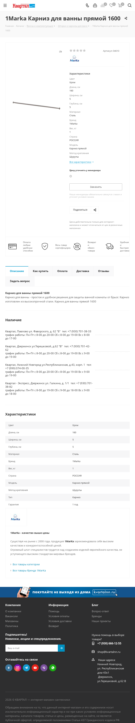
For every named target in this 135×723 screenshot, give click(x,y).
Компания (13, 605)
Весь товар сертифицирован (64, 246)
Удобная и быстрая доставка (124, 246)
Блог (95, 605)
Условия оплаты (59, 616)
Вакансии (11, 616)
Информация (58, 605)
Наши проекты (101, 621)
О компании (13, 611)
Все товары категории (26, 564)
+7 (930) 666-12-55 (109, 643)
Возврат (54, 626)
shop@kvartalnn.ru (108, 652)
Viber (43, 667)
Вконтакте (8, 667)
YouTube (35, 667)
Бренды (97, 616)
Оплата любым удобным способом (28, 246)
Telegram (26, 667)
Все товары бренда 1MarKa (29, 570)
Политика (11, 626)
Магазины (11, 621)
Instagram (17, 667)
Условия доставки (60, 621)
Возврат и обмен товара (92, 246)
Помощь (54, 611)
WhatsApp (52, 667)
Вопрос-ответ (100, 611)
